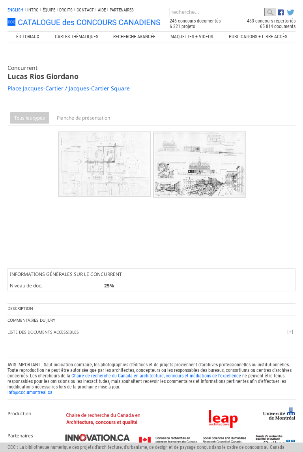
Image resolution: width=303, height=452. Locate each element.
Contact (85, 10)
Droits (66, 10)
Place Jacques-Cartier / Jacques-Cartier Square (68, 88)
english (15, 10)
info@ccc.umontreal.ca (29, 391)
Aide (102, 10)
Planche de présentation (83, 117)
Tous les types (29, 117)
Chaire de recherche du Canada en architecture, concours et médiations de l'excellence (156, 374)
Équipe (49, 10)
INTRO (33, 10)
